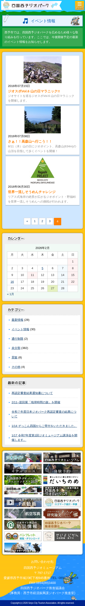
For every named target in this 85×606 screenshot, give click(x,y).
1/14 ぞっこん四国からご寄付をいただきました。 (44, 426)
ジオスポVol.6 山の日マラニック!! (34, 91)
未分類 (16, 348)
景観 (14, 357)
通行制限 (17, 338)
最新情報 (17, 319)
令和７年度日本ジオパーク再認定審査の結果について (44, 414)
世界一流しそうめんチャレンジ (32, 192)
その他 (16, 367)
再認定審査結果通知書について (32, 393)
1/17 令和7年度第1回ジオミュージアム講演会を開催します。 (44, 438)
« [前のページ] (27, 221)
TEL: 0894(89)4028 (64, 578)
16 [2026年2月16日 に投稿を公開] (12, 281)
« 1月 (10, 294)
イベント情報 (20, 329)
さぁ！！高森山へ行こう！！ (30, 141)
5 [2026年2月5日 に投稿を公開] (42, 268)
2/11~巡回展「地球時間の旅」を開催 (36, 402)
